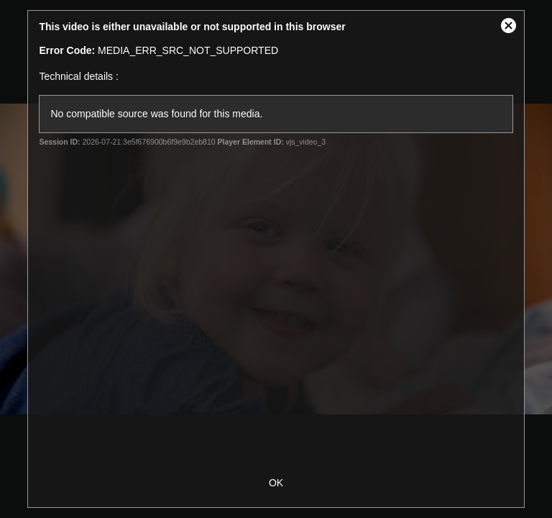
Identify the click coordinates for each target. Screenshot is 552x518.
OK (276, 483)
